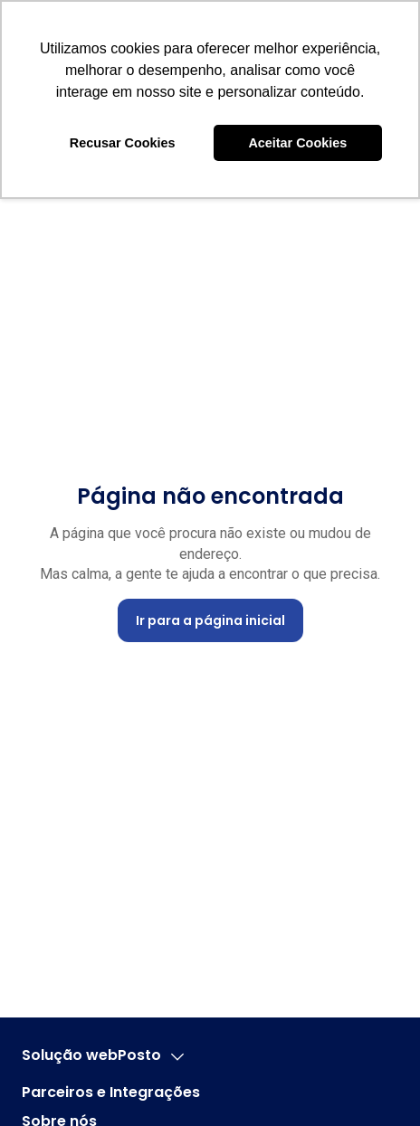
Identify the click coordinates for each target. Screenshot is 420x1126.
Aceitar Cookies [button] (297, 143)
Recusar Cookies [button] (123, 143)
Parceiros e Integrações (111, 1092)
